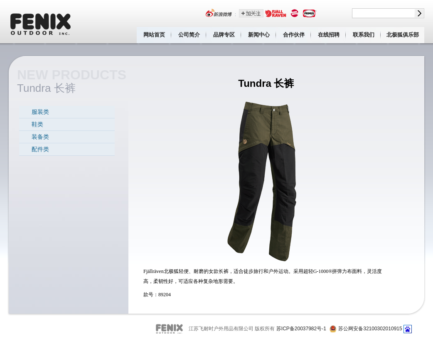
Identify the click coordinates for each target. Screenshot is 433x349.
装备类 (40, 136)
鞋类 (37, 124)
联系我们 (363, 35)
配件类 (40, 149)
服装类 (40, 111)
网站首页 (154, 35)
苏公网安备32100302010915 (370, 329)
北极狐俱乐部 (402, 35)
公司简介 (189, 35)
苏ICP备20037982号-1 (301, 329)
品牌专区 (224, 35)
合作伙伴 (294, 35)
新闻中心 (259, 35)
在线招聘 (329, 35)
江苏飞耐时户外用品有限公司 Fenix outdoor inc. (41, 21)
